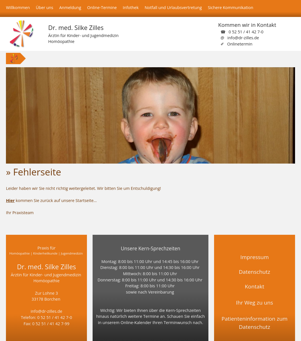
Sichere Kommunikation (230, 7)
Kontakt (254, 286)
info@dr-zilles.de (46, 311)
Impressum (254, 257)
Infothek (131, 7)
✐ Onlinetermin (236, 44)
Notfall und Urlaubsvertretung (173, 7)
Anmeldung (70, 7)
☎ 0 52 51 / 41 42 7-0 (242, 31)
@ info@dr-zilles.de (240, 37)
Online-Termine (102, 7)
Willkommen (18, 7)
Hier (10, 200)
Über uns (44, 7)
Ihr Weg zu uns (254, 302)
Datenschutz (254, 271)
